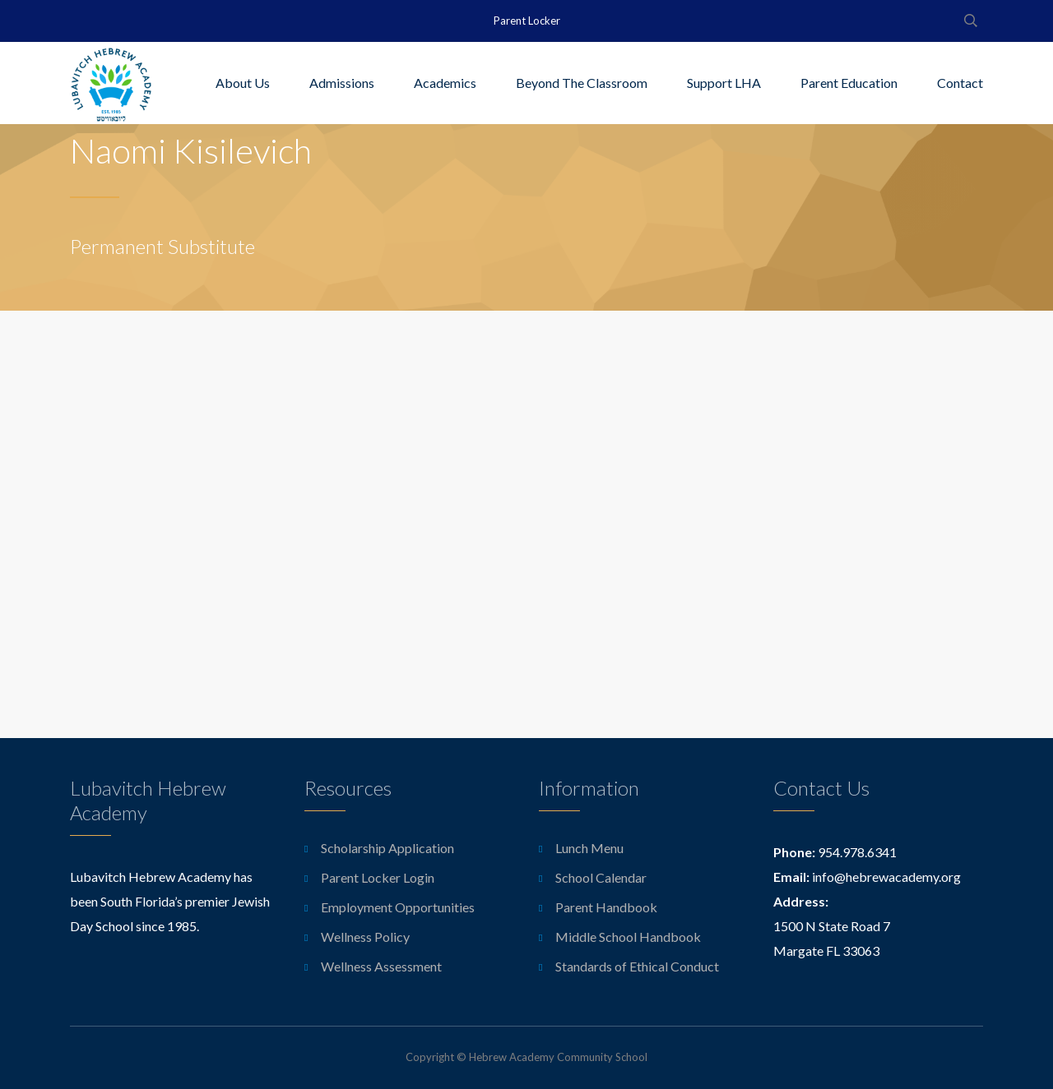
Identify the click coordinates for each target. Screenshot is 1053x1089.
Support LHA (724, 82)
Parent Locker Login (377, 877)
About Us (243, 82)
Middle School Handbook (628, 936)
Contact (960, 82)
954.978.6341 (857, 852)
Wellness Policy (365, 936)
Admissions (341, 82)
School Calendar (601, 877)
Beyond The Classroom (581, 82)
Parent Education (849, 82)
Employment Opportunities (398, 907)
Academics (445, 82)
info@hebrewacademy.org (886, 876)
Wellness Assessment (381, 966)
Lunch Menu (589, 848)
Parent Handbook (606, 907)
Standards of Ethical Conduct (637, 966)
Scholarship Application (387, 848)
